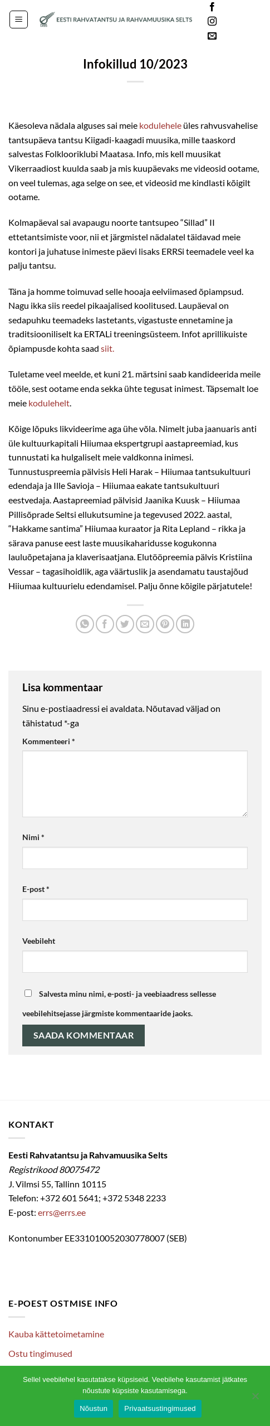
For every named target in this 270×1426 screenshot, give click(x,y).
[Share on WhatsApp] (85, 624)
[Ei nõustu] (255, 1399)
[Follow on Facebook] (212, 7)
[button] (18, 19)
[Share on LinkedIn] (185, 624)
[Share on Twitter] (125, 624)
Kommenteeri (48, 741)
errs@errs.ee (62, 1212)
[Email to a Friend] (145, 624)
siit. (107, 348)
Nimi (33, 837)
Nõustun (93, 1408)
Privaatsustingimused (160, 1408)
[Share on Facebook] (105, 624)
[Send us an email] (212, 36)
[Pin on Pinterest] (165, 624)
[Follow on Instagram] (212, 22)
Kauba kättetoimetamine (56, 1333)
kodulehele (160, 125)
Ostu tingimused (40, 1353)
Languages (244, 22)
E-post (36, 889)
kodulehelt (49, 402)
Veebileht (38, 940)
